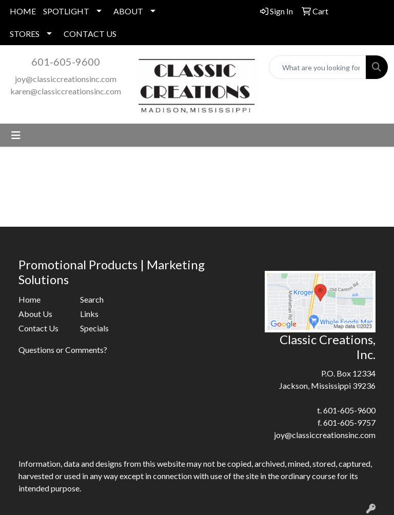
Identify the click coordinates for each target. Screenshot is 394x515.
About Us (35, 314)
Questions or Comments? (62, 349)
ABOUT (128, 11)
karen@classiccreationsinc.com (65, 91)
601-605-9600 (65, 61)
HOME (23, 11)
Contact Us (38, 328)
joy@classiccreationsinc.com (65, 79)
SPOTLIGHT (66, 11)
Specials (94, 328)
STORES (25, 33)
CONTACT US (90, 33)
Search (92, 299)
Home (29, 299)
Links (89, 314)
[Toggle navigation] (16, 135)
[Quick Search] (317, 67)
